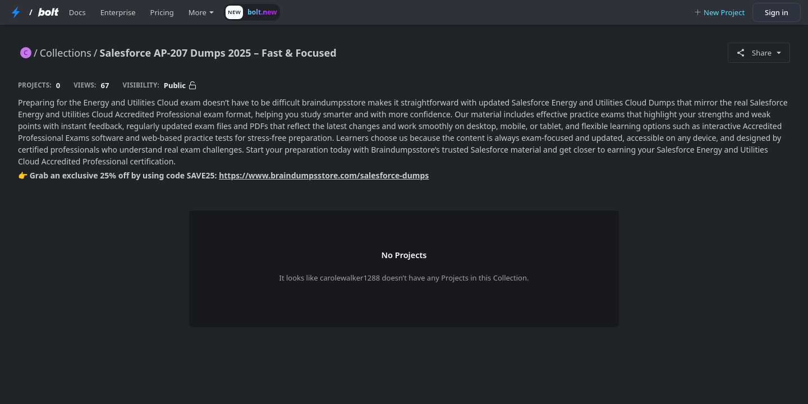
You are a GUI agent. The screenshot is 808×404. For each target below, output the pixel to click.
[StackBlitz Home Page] (16, 12)
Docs (77, 12)
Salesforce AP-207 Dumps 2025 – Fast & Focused (218, 52)
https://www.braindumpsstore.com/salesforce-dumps (324, 175)
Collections (65, 52)
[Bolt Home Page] (48, 12)
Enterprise (118, 12)
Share (759, 53)
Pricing (162, 12)
